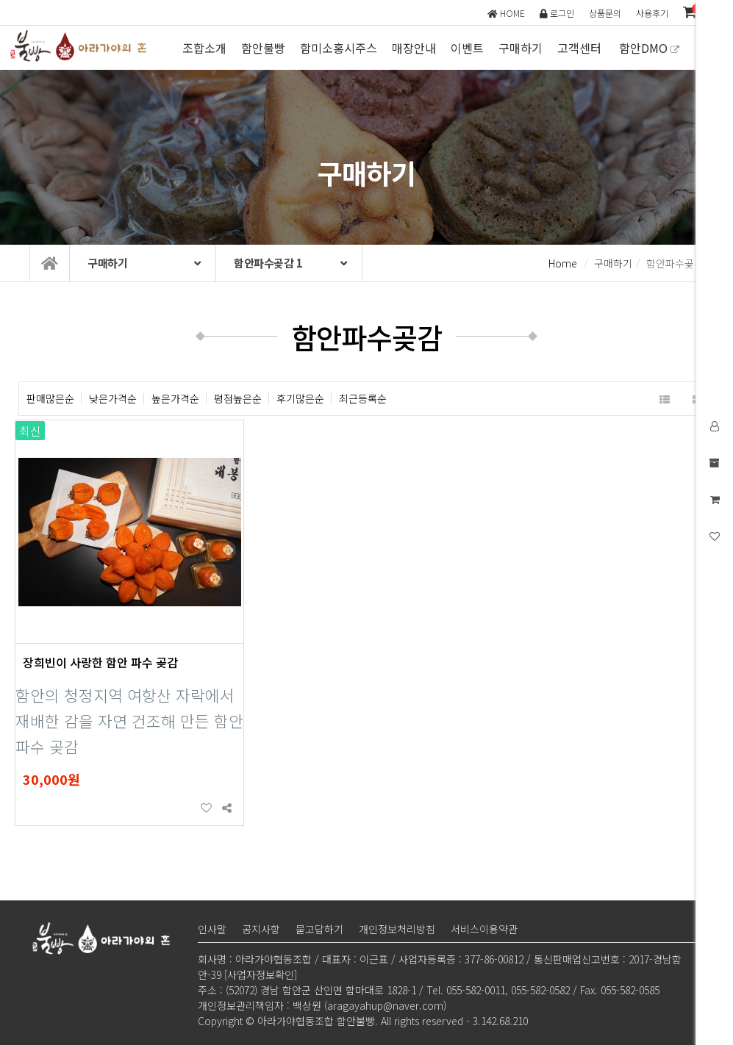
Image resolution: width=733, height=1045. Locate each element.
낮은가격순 (113, 398)
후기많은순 (300, 398)
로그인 (557, 13)
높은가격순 (175, 398)
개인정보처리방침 (397, 929)
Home (562, 263)
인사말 (212, 929)
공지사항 (261, 929)
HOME (506, 13)
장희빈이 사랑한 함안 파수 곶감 (100, 662)
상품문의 (605, 13)
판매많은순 (50, 398)
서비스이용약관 (484, 929)
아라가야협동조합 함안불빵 (80, 45)
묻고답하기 (319, 929)
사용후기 (652, 13)
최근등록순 (363, 398)
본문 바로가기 (0, 0)
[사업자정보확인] (260, 974)
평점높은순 (238, 398)
